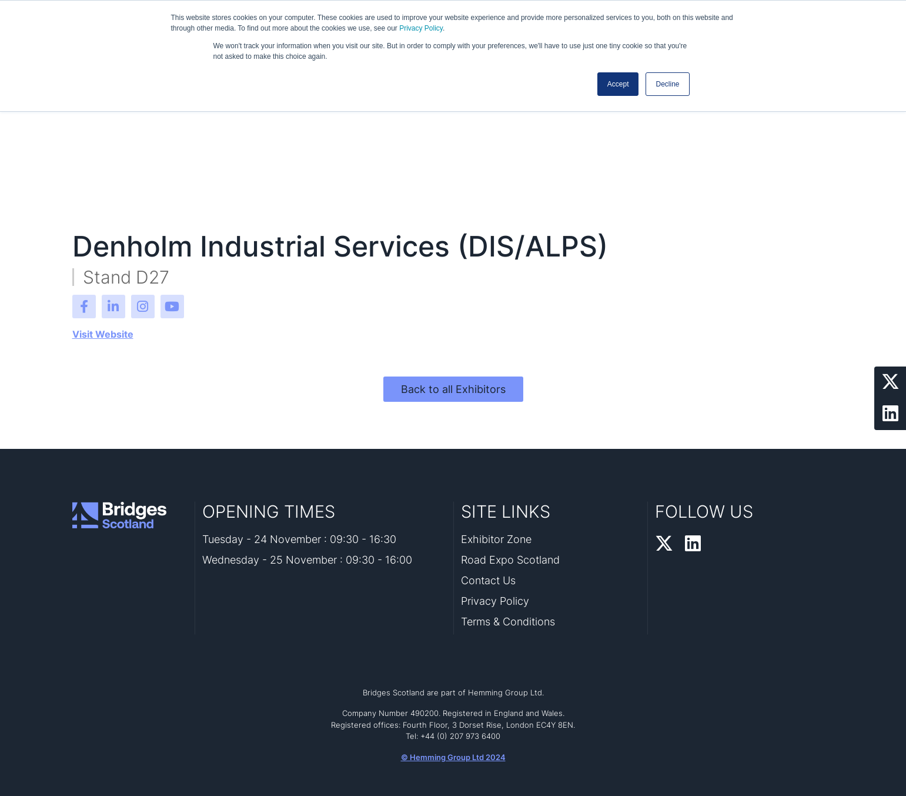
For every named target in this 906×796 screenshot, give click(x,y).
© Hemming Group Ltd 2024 (453, 757)
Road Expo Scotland (510, 560)
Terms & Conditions (508, 621)
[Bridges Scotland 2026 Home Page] (130, 515)
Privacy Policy (421, 28)
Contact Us (488, 580)
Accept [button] (618, 84)
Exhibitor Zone (496, 539)
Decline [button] (667, 84)
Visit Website (102, 334)
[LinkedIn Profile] (890, 414)
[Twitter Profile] (890, 382)
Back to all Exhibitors (453, 389)
